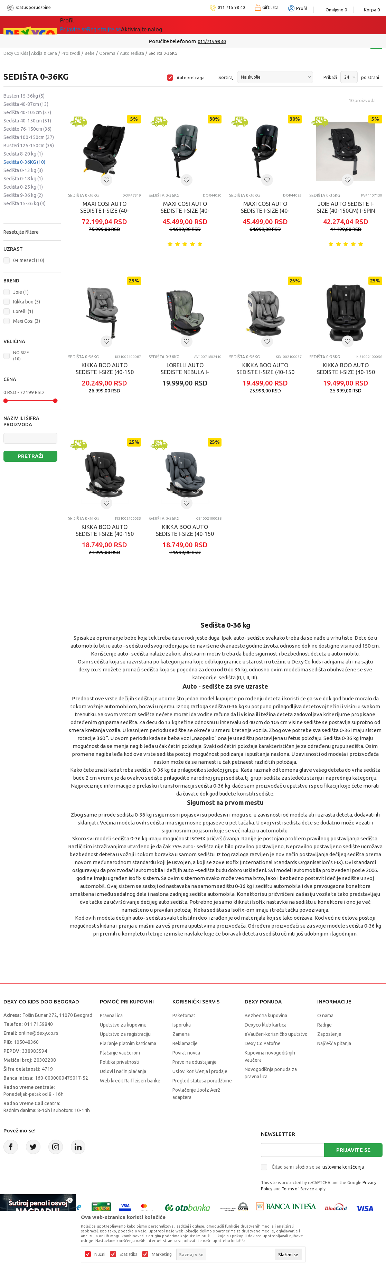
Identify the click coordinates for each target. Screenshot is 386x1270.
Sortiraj (226, 77)
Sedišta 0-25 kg (23, 186)
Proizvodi (71, 53)
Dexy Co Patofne (263, 1043)
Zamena (181, 1034)
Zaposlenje (329, 1034)
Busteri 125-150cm (28, 145)
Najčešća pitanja (334, 1043)
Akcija (120, 24)
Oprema (107, 53)
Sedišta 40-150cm (27, 120)
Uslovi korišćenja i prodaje (199, 1071)
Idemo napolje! (159, 24)
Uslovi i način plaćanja (123, 1071)
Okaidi (251, 24)
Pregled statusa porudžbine (202, 1080)
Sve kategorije (84, 24)
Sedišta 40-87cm (25, 104)
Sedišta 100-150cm (28, 137)
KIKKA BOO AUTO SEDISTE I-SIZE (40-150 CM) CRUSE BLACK (346, 372)
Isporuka (181, 1025)
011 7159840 (38, 1024)
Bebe (90, 53)
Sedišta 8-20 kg (23, 153)
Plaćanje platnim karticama (128, 1043)
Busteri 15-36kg (24, 95)
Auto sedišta (132, 53)
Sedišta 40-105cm (27, 112)
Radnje (324, 1025)
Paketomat (183, 1015)
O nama (325, 1015)
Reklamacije (185, 1043)
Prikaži (330, 77)
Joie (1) (21, 292)
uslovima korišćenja (343, 1167)
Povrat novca (186, 1053)
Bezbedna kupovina (266, 1015)
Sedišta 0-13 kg (23, 170)
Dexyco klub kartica (265, 1025)
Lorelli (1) (23, 311)
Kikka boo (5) (26, 301)
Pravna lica (111, 1015)
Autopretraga (191, 77)
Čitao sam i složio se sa (318, 1166)
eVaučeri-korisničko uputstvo (276, 1034)
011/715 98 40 (218, 41)
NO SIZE (21, 355)
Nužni (99, 1254)
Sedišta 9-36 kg (23, 195)
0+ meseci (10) (28, 260)
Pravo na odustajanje (194, 1062)
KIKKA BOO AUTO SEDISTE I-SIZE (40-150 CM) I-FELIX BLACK (105, 534)
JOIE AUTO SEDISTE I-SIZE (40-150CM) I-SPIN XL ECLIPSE (346, 211)
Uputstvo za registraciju (125, 1034)
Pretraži (30, 456)
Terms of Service (298, 1189)
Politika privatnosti (119, 1062)
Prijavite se (353, 1150)
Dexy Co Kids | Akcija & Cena (30, 53)
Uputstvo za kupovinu (123, 1025)
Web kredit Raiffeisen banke (130, 1080)
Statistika (129, 1254)
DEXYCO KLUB (211, 24)
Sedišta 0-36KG (24, 162)
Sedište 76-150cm (27, 129)
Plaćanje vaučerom (120, 1053)
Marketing (162, 1254)
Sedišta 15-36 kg (24, 203)
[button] (32, 249)
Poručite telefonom (178, 41)
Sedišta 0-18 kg (23, 178)
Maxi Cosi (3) (26, 321)
